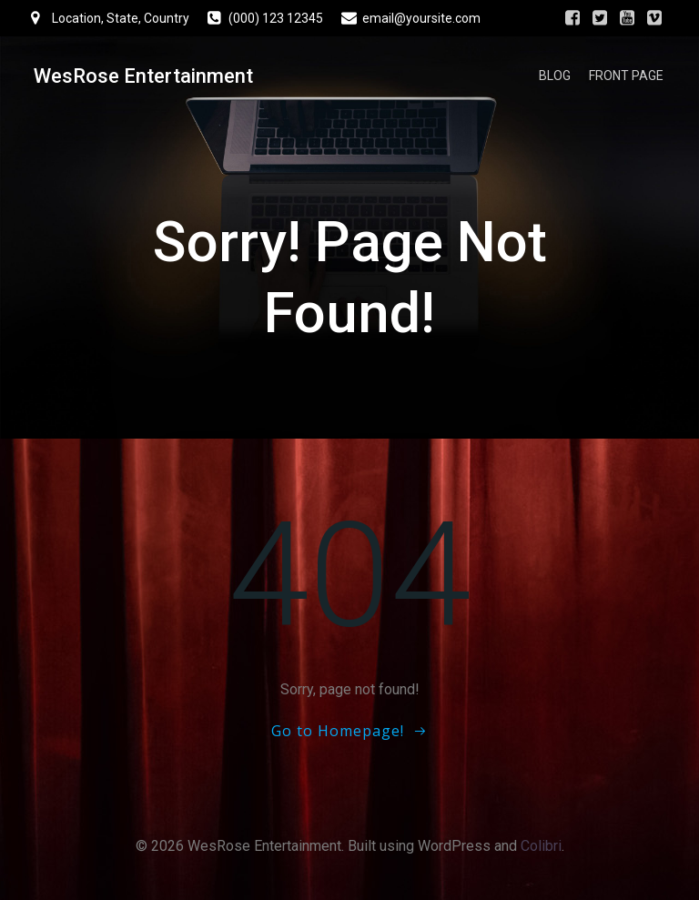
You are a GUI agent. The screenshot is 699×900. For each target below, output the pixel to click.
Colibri (541, 852)
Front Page (630, 77)
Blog (559, 77)
